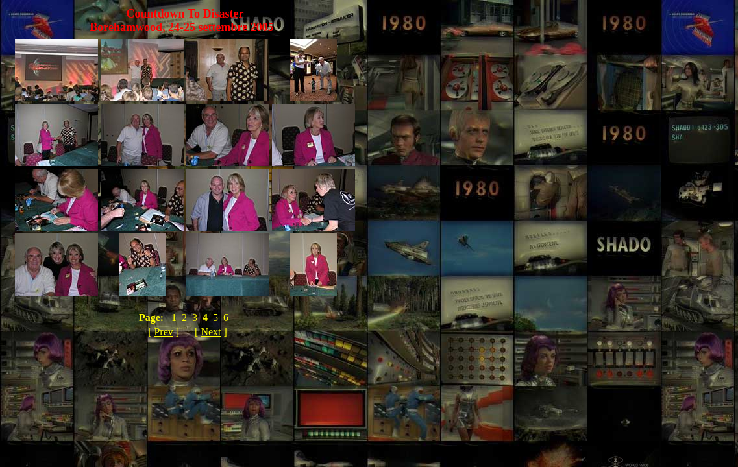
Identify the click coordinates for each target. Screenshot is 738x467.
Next (211, 331)
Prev (163, 331)
